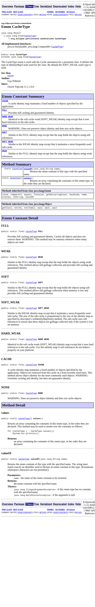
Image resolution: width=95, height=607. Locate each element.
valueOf (28, 174)
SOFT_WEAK (7, 146)
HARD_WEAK (7, 119)
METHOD (42, 15)
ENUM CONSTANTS (25, 15)
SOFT (4, 136)
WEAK (4, 156)
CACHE (5, 103)
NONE (4, 129)
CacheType (29, 36)
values (27, 184)
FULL (4, 112)
